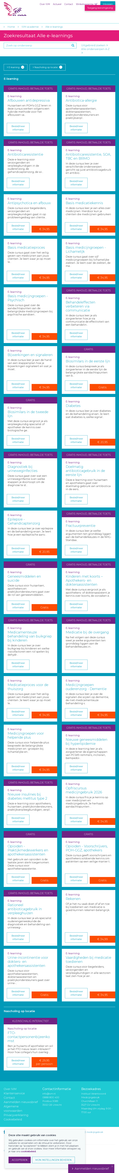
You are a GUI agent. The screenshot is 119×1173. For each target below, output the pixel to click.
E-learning (15, 67)
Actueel (57, 4)
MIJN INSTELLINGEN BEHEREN (53, 1160)
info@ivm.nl (48, 1093)
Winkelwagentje (85, 4)
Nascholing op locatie (47, 67)
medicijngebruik (95, 1132)
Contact (68, 4)
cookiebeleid (28, 1151)
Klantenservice (14, 1093)
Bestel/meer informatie (18, 128)
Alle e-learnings (54, 26)
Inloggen (108, 4)
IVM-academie (30, 26)
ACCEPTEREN (19, 1160)
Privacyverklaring (16, 1115)
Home (11, 26)
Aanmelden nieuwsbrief (21, 1102)
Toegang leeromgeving (100, 8)
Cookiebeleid (13, 1119)
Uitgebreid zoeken (94, 45)
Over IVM (45, 4)
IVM (23, 9)
